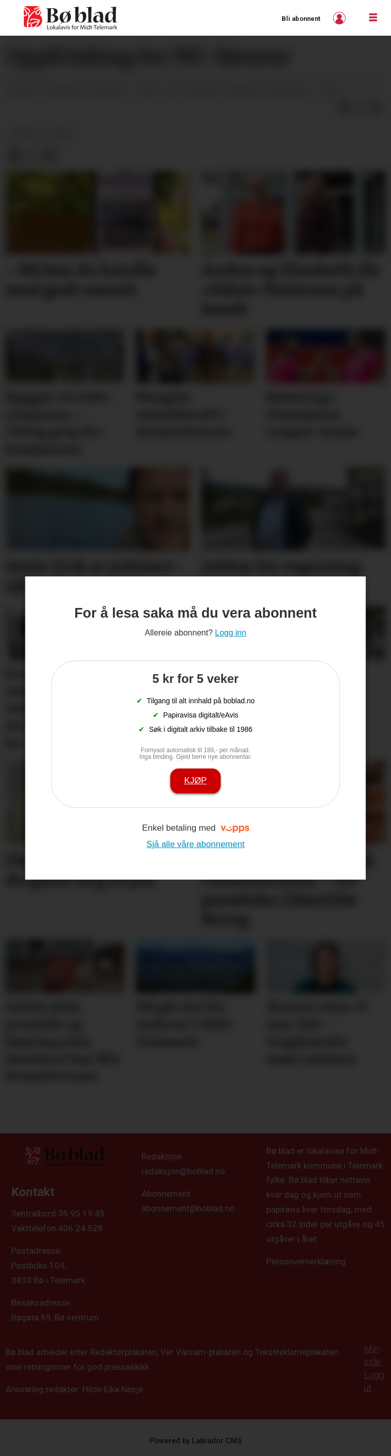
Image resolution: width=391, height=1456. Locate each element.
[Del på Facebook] (344, 107)
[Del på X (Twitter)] (360, 107)
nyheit (24, 134)
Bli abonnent (301, 18)
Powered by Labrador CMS (196, 1441)
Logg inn (340, 18)
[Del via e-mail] (376, 107)
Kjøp (195, 780)
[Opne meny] (373, 17)
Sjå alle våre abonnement (196, 844)
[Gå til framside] (70, 18)
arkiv (61, 134)
